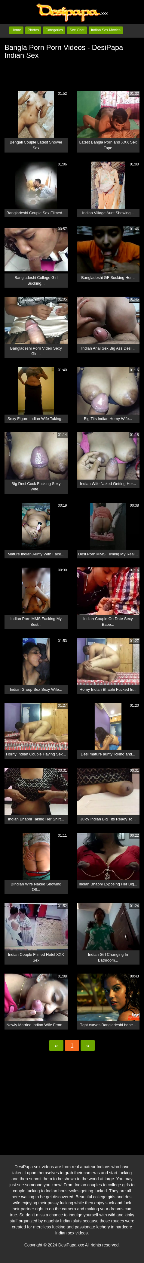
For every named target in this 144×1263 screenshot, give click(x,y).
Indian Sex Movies (106, 30)
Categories (54, 30)
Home (16, 30)
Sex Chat (76, 30)
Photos (33, 30)
